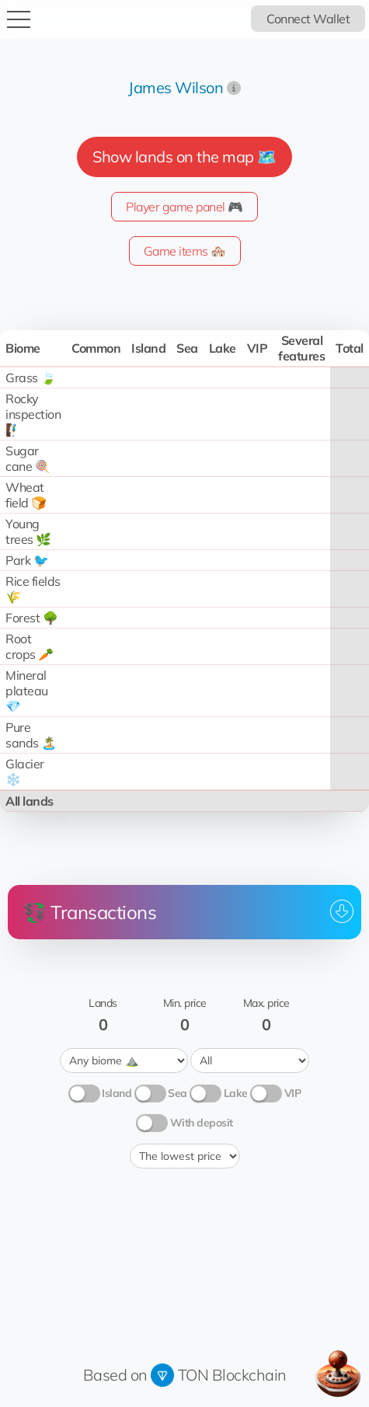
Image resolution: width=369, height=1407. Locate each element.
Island (116, 1093)
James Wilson (175, 87)
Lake (236, 1093)
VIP (292, 1093)
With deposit (201, 1122)
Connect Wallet (308, 18)
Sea (177, 1093)
